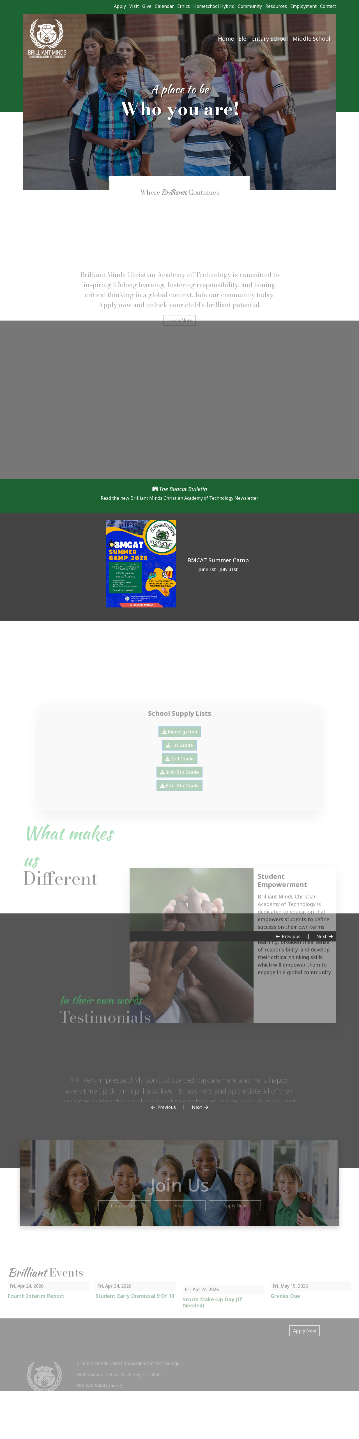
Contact (328, 6)
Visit (134, 6)
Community (250, 6)
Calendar (164, 6)
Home (226, 38)
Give (146, 6)
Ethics (183, 6)
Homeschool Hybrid (213, 6)
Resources (276, 6)
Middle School (311, 38)
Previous (288, 936)
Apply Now (304, 1331)
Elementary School (263, 38)
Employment (303, 6)
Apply (120, 6)
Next (324, 936)
